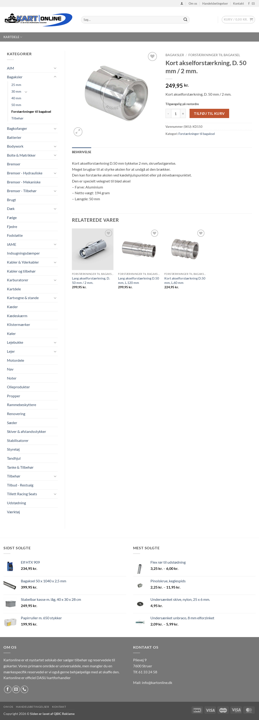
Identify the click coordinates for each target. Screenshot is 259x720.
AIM (10, 68)
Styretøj (13, 449)
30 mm (16, 91)
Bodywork (15, 146)
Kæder (12, 306)
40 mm (16, 98)
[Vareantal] (175, 113)
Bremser (13, 164)
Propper (13, 396)
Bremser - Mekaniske (24, 182)
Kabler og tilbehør (21, 271)
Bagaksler (14, 77)
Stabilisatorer (17, 440)
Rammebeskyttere (21, 404)
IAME (11, 244)
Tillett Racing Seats (22, 494)
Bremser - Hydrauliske (24, 173)
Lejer (11, 351)
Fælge (12, 217)
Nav (10, 369)
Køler (11, 333)
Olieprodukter (18, 387)
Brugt (11, 199)
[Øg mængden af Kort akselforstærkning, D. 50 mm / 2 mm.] (183, 113)
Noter (11, 378)
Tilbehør (17, 118)
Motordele (15, 360)
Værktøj (13, 512)
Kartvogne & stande (23, 297)
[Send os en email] (253, 3)
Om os (193, 3)
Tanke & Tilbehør (20, 467)
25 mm (16, 85)
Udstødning (16, 503)
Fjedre (12, 226)
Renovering (16, 413)
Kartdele (12, 37)
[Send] (185, 20)
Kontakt (238, 3)
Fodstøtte (15, 235)
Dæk (11, 208)
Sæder (12, 422)
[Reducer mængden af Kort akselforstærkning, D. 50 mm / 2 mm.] (168, 113)
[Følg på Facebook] (248, 3)
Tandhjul (14, 458)
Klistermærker (18, 324)
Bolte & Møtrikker (21, 155)
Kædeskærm (17, 315)
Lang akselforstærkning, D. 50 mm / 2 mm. (91, 280)
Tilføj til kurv (209, 113)
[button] (181, 3)
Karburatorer (17, 280)
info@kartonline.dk (157, 682)
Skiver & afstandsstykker (26, 431)
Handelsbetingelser (215, 3)
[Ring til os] (24, 689)
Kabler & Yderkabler (23, 262)
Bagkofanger (17, 128)
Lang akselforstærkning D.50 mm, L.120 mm (138, 280)
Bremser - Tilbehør (22, 190)
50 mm (16, 105)
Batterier (14, 137)
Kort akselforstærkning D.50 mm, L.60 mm (184, 280)
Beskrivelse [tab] (81, 152)
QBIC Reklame (64, 714)
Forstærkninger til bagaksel (31, 111)
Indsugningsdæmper (23, 253)
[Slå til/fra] (55, 68)
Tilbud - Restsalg (20, 485)
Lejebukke (15, 342)
